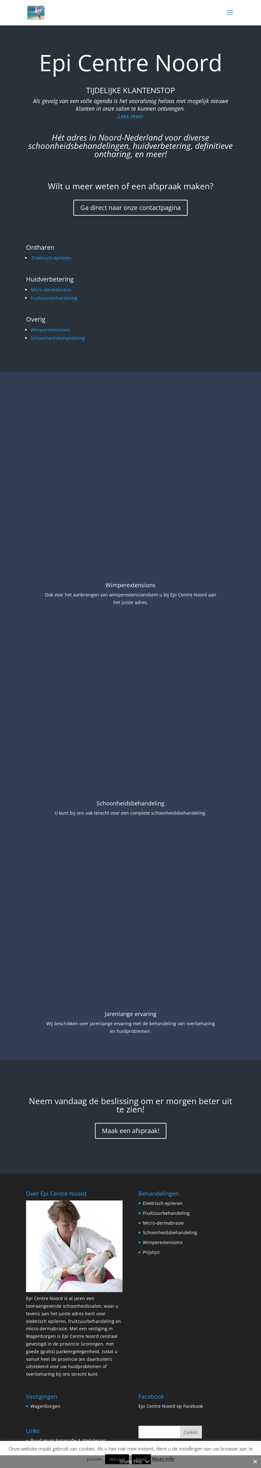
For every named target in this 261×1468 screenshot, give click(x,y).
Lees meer (131, 116)
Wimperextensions (50, 330)
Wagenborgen (45, 1375)
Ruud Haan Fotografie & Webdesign (68, 1410)
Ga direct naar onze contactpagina (130, 207)
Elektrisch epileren (51, 258)
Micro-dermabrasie (50, 290)
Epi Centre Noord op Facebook (170, 1375)
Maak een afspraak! (130, 1100)
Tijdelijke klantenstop (130, 90)
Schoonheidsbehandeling (57, 338)
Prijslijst (151, 1221)
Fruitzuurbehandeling (53, 298)
